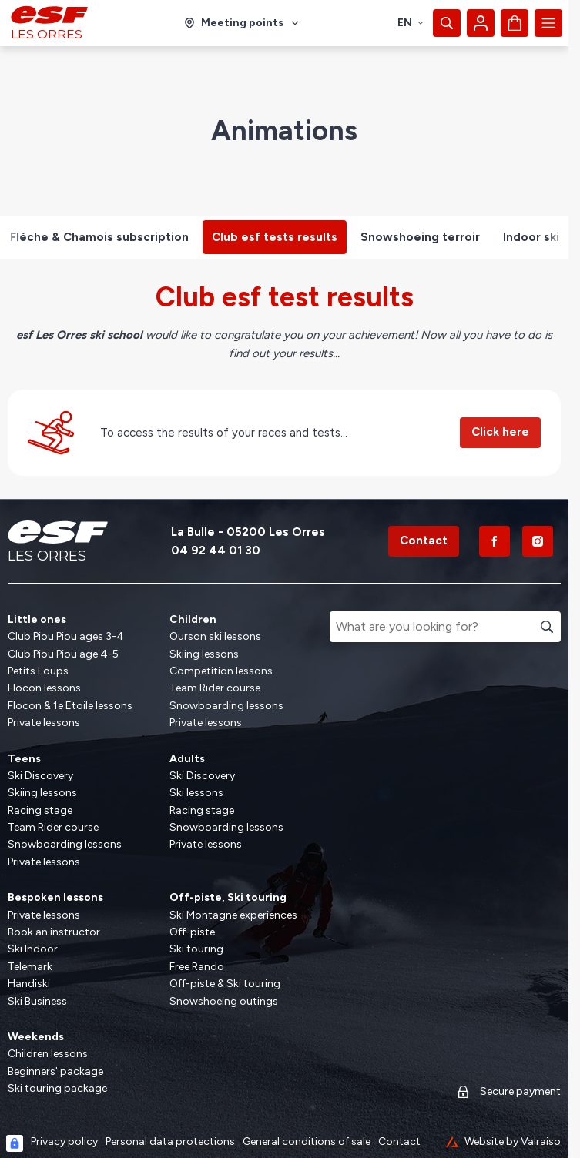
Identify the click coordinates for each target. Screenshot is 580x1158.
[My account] (481, 23)
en (410, 22)
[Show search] (447, 23)
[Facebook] (494, 541)
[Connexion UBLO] (14, 1143)
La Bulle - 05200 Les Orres (248, 532)
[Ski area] (242, 23)
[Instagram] (537, 541)
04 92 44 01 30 (215, 550)
